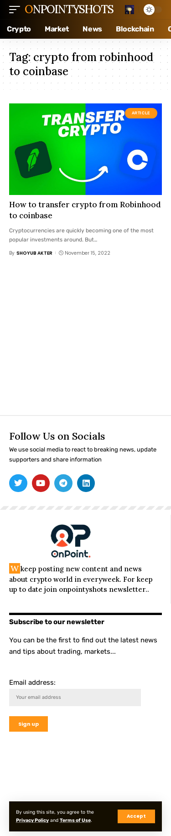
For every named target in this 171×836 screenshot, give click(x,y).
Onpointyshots (69, 9)
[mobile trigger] (17, 9)
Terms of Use (75, 820)
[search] (129, 9)
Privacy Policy (32, 820)
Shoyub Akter (34, 253)
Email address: (75, 692)
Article (141, 113)
